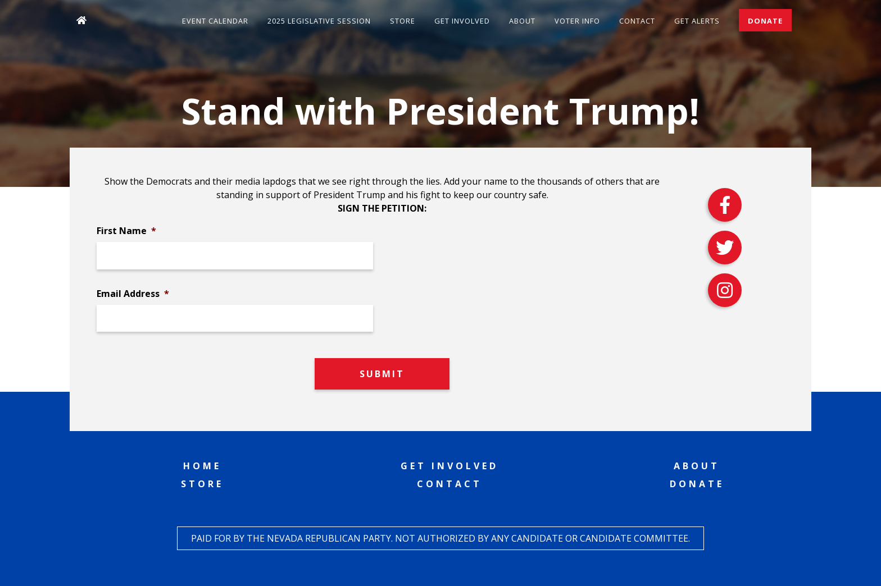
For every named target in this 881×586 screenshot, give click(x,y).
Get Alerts (697, 21)
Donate (765, 21)
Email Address (133, 294)
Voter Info (577, 21)
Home (202, 466)
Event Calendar (215, 21)
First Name (126, 231)
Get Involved (462, 21)
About (522, 21)
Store (402, 21)
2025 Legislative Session (319, 21)
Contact (637, 21)
